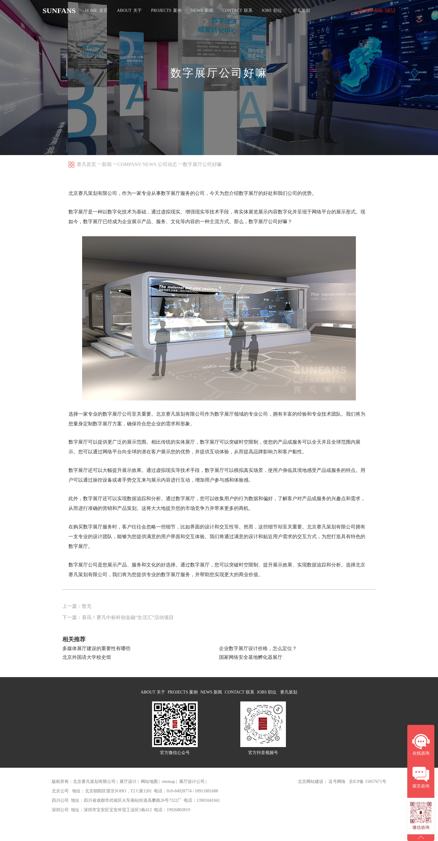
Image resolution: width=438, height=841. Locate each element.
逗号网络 (337, 789)
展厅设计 (128, 789)
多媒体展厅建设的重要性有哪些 (96, 649)
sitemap (168, 789)
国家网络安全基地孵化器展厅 (250, 658)
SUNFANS (59, 11)
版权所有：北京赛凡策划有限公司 (84, 789)
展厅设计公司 (192, 789)
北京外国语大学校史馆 (86, 658)
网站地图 (149, 789)
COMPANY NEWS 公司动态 (147, 164)
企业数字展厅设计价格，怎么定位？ (258, 649)
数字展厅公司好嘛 (202, 164)
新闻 (107, 164)
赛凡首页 (86, 164)
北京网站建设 (310, 789)
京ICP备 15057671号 (367, 789)
